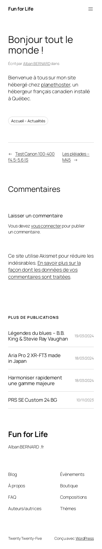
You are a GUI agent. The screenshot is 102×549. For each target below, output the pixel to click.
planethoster (55, 84)
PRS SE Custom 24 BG (32, 400)
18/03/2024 (84, 358)
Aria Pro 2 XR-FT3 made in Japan (34, 358)
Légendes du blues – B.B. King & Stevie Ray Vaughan (38, 335)
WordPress (85, 538)
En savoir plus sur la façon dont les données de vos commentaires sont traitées (44, 270)
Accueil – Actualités (28, 120)
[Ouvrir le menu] (90, 9)
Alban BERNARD (36, 63)
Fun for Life (20, 8)
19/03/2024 (84, 335)
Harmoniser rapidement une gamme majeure (35, 380)
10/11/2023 (85, 400)
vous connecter (46, 226)
